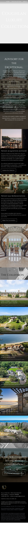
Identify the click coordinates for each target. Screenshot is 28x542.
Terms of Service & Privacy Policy (7, 508)
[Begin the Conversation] (9, 220)
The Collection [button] (16, 1)
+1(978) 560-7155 (5, 496)
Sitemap (16, 509)
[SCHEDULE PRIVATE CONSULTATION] (14, 473)
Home (7, 1)
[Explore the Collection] (8, 170)
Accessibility (20, 509)
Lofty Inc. (8, 506)
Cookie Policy (18, 508)
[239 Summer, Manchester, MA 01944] (14, 401)
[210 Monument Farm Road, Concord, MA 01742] (14, 374)
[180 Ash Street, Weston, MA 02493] (14, 293)
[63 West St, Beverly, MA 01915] (14, 347)
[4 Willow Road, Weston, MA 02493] (14, 320)
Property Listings (10, 509)
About (25, 1)
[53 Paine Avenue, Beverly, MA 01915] (14, 429)
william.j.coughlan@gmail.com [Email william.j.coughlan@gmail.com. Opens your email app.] (17, 496)
